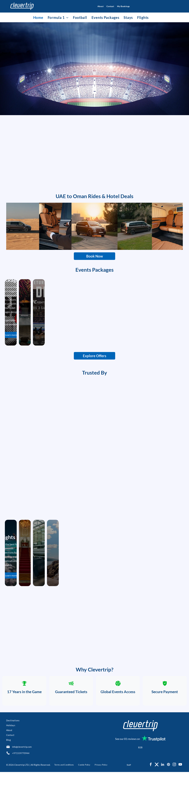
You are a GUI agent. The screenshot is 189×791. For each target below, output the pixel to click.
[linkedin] (162, 784)
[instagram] (174, 784)
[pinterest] (168, 784)
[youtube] (180, 784)
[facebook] (150, 784)
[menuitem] (99, 6)
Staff (129, 783)
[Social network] (156, 784)
